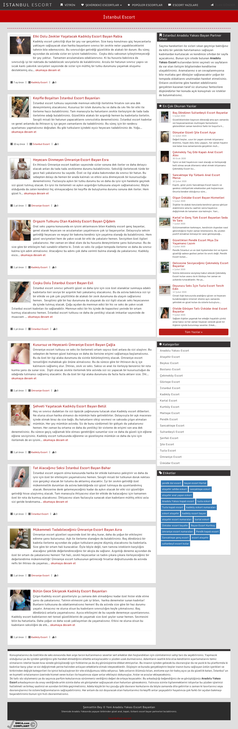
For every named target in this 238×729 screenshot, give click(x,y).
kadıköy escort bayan (194, 513)
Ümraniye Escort (40, 205)
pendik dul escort (171, 483)
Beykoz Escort (169, 363)
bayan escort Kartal (195, 483)
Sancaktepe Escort (172, 425)
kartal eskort (202, 519)
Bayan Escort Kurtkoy (203, 525)
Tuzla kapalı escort (172, 507)
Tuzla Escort (168, 450)
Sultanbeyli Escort (172, 431)
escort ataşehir (200, 537)
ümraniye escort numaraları (177, 531)
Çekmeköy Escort (171, 375)
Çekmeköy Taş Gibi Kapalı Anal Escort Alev (198, 153)
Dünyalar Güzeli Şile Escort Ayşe (194, 132)
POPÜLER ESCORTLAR (145, 5)
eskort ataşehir (170, 513)
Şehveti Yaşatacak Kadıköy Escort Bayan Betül (69, 406)
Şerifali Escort (169, 438)
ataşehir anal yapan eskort (177, 495)
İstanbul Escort (41, 144)
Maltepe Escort (170, 413)
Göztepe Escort (170, 381)
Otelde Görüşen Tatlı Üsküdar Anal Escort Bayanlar (200, 310)
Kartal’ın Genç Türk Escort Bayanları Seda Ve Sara (200, 219)
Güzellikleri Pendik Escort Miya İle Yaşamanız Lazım (195, 241)
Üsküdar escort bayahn (175, 525)
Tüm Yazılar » (193, 332)
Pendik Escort (169, 419)
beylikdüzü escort (119, 718)
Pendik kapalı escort (207, 531)
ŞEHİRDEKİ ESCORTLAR (101, 5)
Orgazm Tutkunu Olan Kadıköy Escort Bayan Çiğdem (74, 221)
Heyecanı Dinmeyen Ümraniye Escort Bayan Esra (71, 159)
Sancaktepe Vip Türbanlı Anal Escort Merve (196, 176)
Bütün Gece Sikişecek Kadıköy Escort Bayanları (70, 591)
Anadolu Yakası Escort (174, 350)
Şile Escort (167, 444)
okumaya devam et (47, 70)
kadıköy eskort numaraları (201, 507)
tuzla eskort (204, 501)
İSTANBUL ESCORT (27, 4)
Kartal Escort (168, 400)
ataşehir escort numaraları (177, 519)
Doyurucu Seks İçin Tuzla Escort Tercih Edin (198, 287)
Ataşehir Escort (170, 356)
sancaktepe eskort (200, 489)
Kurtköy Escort (169, 406)
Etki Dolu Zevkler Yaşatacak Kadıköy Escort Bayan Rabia (77, 36)
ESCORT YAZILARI (183, 5)
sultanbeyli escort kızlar (175, 543)
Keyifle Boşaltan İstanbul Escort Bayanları (66, 98)
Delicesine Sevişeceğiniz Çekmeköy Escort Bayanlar (200, 264)
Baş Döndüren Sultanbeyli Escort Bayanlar (200, 112)
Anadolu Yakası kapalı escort (178, 501)
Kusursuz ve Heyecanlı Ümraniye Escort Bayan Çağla (74, 344)
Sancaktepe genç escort (175, 537)
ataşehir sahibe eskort (174, 489)
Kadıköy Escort (39, 82)
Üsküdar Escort (170, 463)
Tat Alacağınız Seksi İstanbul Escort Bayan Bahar (72, 467)
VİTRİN (67, 5)
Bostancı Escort (170, 369)
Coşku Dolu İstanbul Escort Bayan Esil (63, 283)
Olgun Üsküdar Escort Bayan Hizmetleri (198, 197)
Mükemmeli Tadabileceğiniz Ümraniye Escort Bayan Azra (77, 529)
